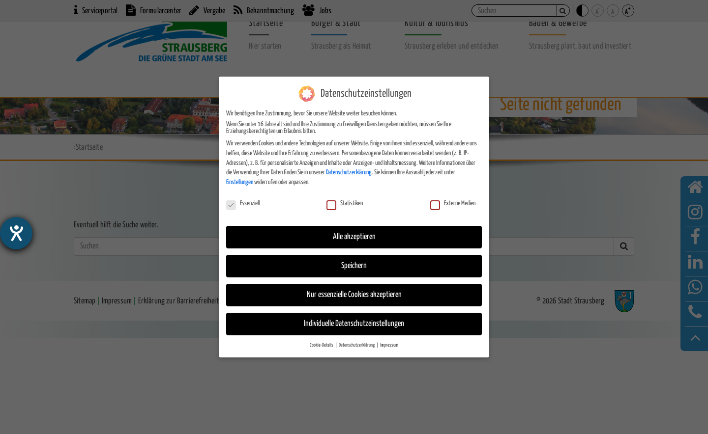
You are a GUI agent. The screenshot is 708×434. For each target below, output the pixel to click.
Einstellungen (239, 182)
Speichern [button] (354, 266)
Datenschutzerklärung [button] (357, 345)
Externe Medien (452, 203)
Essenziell (243, 203)
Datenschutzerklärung (349, 172)
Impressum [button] (389, 345)
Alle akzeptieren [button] (354, 237)
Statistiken (344, 203)
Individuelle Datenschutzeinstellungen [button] (354, 324)
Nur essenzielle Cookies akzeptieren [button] (354, 295)
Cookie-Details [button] (322, 345)
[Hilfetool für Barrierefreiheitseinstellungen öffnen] (16, 233)
